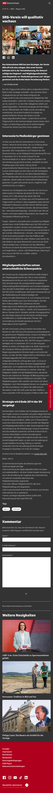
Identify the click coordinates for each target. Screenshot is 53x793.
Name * (5, 536)
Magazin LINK (20, 9)
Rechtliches (7, 755)
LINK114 (6, 509)
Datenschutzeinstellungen (13, 766)
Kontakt (5, 749)
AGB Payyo (7, 763)
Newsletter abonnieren (15, 785)
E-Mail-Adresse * (9, 545)
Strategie (16, 509)
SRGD (12, 9)
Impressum (7, 752)
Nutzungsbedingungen (12, 760)
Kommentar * (7, 555)
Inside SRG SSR (40, 454)
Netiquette (7, 757)
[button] (49, 3)
